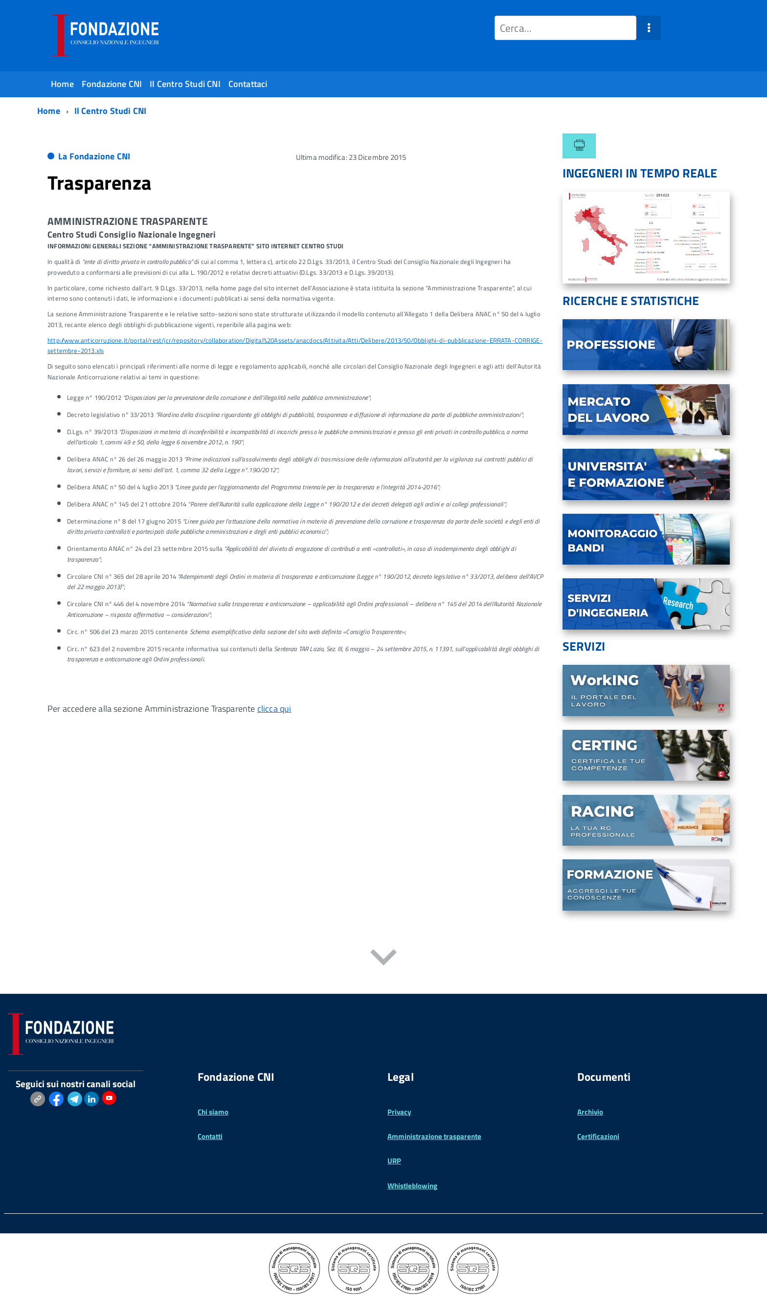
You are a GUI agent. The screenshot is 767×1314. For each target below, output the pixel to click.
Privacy (399, 1111)
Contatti (210, 1136)
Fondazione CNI (112, 83)
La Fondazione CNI (94, 156)
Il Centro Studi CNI (185, 83)
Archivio (590, 1111)
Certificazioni (598, 1136)
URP (394, 1160)
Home (62, 83)
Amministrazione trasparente (434, 1136)
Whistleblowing (412, 1185)
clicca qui (274, 708)
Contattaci (248, 83)
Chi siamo (213, 1111)
